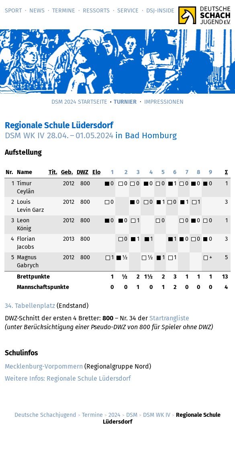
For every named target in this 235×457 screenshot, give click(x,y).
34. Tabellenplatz (30, 305)
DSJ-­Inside (160, 10)
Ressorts (96, 10)
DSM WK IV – (59, 136)
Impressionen (164, 101)
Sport (13, 10)
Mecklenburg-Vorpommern (44, 366)
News (37, 10)
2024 (114, 415)
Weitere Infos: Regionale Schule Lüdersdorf (68, 378)
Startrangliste (169, 318)
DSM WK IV (156, 415)
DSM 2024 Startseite (79, 101)
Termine (63, 10)
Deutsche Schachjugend (45, 415)
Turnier (125, 101)
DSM (131, 415)
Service (128, 10)
